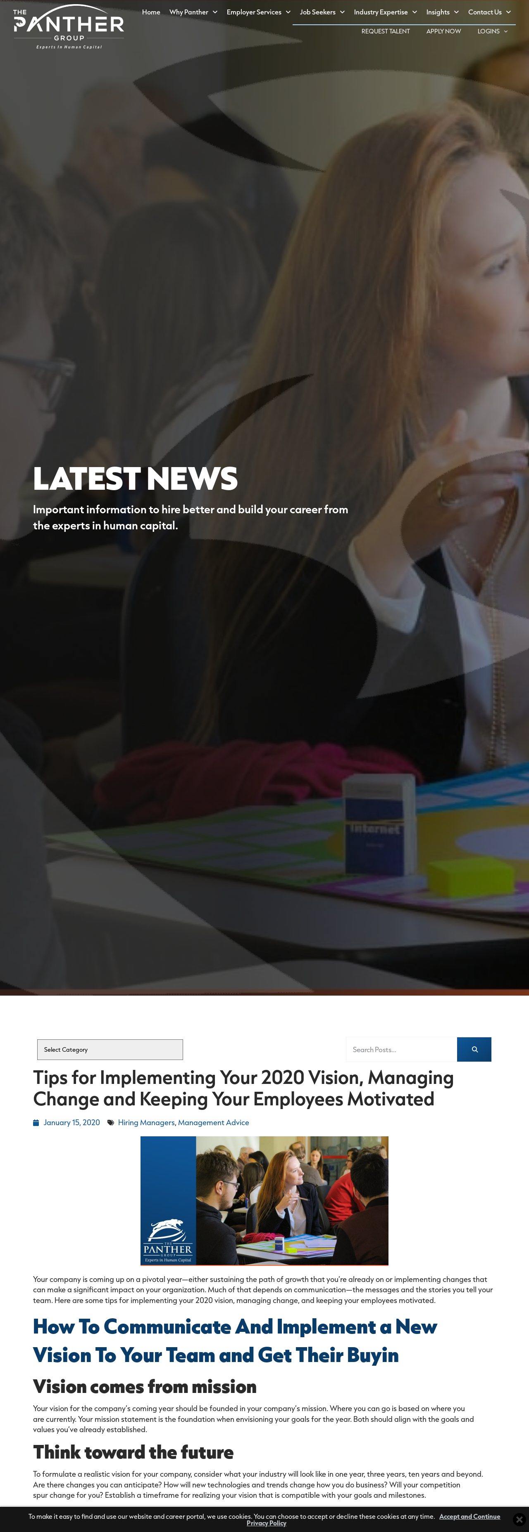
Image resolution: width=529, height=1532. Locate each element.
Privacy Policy (266, 1523)
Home (153, 13)
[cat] (110, 1049)
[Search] (474, 1049)
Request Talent (390, 32)
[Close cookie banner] (519, 1519)
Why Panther (195, 12)
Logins (497, 31)
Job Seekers (325, 12)
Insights (445, 12)
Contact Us (492, 12)
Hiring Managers (146, 1122)
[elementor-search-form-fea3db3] (401, 1049)
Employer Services (261, 12)
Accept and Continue (469, 1516)
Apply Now (448, 32)
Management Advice (213, 1122)
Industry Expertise (388, 12)
